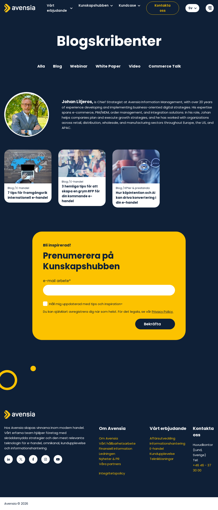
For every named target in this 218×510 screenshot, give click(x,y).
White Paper (108, 66)
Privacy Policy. (162, 311)
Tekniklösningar (162, 459)
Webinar (78, 66)
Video (135, 66)
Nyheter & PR (109, 459)
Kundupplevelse (162, 453)
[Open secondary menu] (210, 8)
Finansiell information (115, 448)
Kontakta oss (163, 8)
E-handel (157, 448)
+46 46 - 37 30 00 (202, 468)
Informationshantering (167, 443)
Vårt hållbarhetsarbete (117, 443)
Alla (41, 66)
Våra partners (110, 464)
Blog (57, 66)
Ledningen (107, 453)
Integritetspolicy (112, 473)
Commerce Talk (165, 66)
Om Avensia (108, 438)
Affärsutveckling (162, 438)
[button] (71, 8)
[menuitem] (59, 8)
